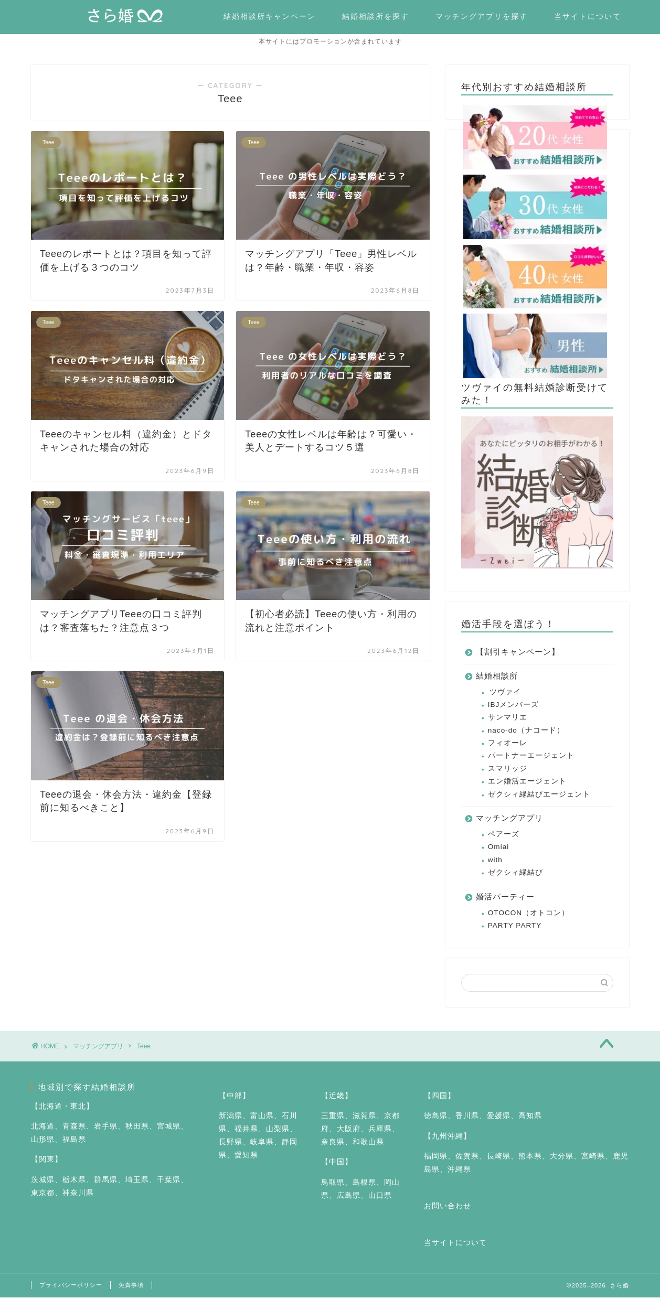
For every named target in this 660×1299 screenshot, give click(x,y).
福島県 (74, 1141)
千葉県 (168, 1181)
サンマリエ (507, 719)
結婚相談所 (497, 677)
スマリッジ (507, 770)
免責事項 (131, 1286)
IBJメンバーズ (513, 706)
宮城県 (168, 1128)
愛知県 (246, 1157)
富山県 (262, 1117)
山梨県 (278, 1130)
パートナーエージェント (531, 757)
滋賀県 (364, 1117)
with (495, 861)
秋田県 (137, 1128)
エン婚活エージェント (527, 783)
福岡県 (436, 1158)
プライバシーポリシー (70, 1286)
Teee (144, 1047)
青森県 (74, 1128)
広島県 (348, 1197)
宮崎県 (593, 1158)
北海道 (43, 1128)
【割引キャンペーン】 (518, 653)
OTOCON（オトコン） (528, 914)
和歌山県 (368, 1143)
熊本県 (530, 1158)
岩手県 (106, 1128)
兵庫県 (380, 1130)
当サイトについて (587, 16)
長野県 (230, 1143)
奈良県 (333, 1143)
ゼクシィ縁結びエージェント (539, 796)
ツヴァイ (505, 693)
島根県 (364, 1184)
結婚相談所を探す (375, 16)
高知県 (530, 1117)
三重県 (333, 1117)
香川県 (467, 1117)
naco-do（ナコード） (526, 732)
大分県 (561, 1158)
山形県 (43, 1141)
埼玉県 (137, 1181)
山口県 (380, 1197)
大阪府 (348, 1130)
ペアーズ (503, 836)
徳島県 (436, 1117)
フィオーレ (507, 744)
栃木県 (74, 1181)
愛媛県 (498, 1117)
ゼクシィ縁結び (515, 874)
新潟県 (230, 1117)
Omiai (498, 848)
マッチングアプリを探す (481, 16)
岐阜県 (262, 1143)
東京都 (43, 1194)
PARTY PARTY (515, 927)
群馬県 (106, 1181)
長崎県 (498, 1158)
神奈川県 (78, 1194)
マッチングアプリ (509, 819)
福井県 (246, 1130)
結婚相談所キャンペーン (269, 16)
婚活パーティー (505, 898)
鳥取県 (333, 1184)
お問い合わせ (447, 1207)
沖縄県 (459, 1171)
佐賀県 (467, 1158)
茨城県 (43, 1181)
